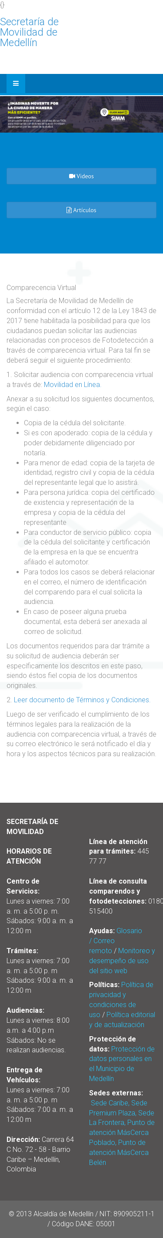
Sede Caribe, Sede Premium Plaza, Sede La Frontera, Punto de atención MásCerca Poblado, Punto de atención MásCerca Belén (122, 1133)
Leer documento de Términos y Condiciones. (82, 700)
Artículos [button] (81, 210)
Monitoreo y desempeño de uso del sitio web (122, 961)
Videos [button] (81, 176)
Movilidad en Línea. (73, 384)
